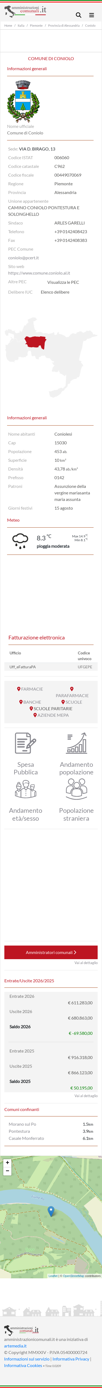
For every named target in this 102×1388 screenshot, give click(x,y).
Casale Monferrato (26, 1138)
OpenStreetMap (73, 1276)
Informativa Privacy (70, 1358)
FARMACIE (32, 688)
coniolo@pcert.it (23, 257)
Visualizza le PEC (63, 282)
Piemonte (36, 25)
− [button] (7, 1171)
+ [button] (7, 1163)
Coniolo (90, 25)
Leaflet (53, 1276)
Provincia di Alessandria (64, 25)
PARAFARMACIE (72, 695)
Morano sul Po (22, 1124)
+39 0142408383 (70, 240)
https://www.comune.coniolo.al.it (39, 272)
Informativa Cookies (23, 1365)
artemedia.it (15, 1345)
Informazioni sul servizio (27, 1358)
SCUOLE (74, 701)
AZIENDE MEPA (53, 715)
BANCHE (32, 701)
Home (8, 25)
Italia (21, 25)
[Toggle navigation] (78, 15)
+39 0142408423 (70, 231)
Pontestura (19, 1131)
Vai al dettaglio (86, 963)
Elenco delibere (55, 291)
